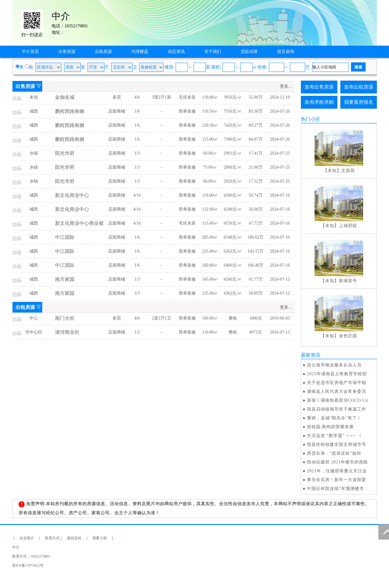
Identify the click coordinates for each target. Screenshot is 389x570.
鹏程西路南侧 (69, 111)
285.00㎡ (210, 237)
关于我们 (212, 51)
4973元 (255, 332)
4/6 (137, 97)
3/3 (137, 293)
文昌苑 (348, 170)
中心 (33, 318)
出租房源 (103, 51)
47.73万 (256, 223)
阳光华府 (64, 153)
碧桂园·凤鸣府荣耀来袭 (330, 427)
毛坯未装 (187, 97)
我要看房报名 (358, 102)
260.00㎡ (210, 265)
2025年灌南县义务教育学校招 (337, 374)
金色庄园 (348, 336)
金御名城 (64, 97)
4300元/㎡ (233, 195)
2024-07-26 (280, 111)
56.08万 (256, 209)
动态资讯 (176, 51)
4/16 (137, 195)
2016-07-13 (280, 332)
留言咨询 (285, 51)
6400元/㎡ (233, 265)
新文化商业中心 (72, 195)
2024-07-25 (280, 153)
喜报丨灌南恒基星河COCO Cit (338, 400)
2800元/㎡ (233, 167)
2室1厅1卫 (161, 318)
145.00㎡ (210, 279)
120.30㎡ (210, 125)
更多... (286, 86)
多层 (116, 97)
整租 (233, 318)
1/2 (137, 332)
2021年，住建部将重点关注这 (337, 471)
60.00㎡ (210, 153)
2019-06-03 (280, 318)
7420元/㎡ (233, 125)
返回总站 (74, 538)
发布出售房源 (319, 86)
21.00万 (256, 167)
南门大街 (64, 318)
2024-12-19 (280, 97)
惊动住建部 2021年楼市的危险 (337, 462)
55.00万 (256, 97)
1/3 (137, 153)
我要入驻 (99, 538)
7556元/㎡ (233, 111)
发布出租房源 (358, 86)
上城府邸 (348, 225)
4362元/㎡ (233, 293)
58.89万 (256, 293)
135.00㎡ (210, 293)
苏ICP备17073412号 (27, 565)
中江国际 (64, 237)
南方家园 (64, 279)
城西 (33, 111)
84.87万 (256, 139)
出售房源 (66, 51)
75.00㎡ (210, 167)
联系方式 (52, 538)
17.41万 (256, 153)
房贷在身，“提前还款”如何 (334, 453)
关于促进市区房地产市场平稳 (336, 382)
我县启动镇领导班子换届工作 (336, 409)
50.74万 (256, 195)
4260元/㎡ (233, 279)
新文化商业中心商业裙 (79, 223)
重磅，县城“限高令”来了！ (334, 418)
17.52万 (256, 181)
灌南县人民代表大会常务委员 (336, 391)
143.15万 (256, 251)
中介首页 (30, 51)
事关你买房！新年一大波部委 (336, 479)
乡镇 (33, 153)
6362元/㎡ (233, 251)
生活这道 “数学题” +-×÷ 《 (334, 435)
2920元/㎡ (233, 181)
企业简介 (26, 538)
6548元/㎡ (233, 237)
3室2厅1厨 (161, 97)
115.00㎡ (210, 139)
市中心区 (33, 332)
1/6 (137, 111)
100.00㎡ (210, 318)
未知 (33, 97)
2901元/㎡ (233, 153)
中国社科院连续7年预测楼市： (338, 488)
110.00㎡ (210, 332)
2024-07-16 (280, 195)
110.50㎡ (210, 111)
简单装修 (187, 111)
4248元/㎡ (233, 209)
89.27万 (256, 125)
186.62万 (256, 237)
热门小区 (310, 119)
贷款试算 (249, 51)
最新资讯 (310, 355)
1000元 (255, 318)
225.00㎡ (210, 251)
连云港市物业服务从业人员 (334, 365)
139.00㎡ (210, 97)
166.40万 (256, 265)
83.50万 (256, 111)
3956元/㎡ (233, 97)
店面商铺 (116, 111)
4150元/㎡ (233, 223)
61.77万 (256, 279)
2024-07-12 (280, 279)
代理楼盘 (139, 51)
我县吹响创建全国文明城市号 (336, 444)
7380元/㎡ (233, 139)
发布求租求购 (319, 102)
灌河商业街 (67, 332)
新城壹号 (348, 280)
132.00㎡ (210, 209)
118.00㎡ (210, 195)
